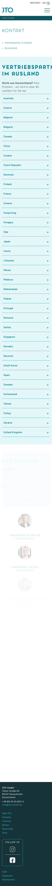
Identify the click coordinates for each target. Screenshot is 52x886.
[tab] (26, 98)
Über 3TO (7, 813)
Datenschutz (8, 879)
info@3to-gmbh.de (12, 804)
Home (4, 18)
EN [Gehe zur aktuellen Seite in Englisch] (44, 3)
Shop (4, 832)
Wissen (5, 825)
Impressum (7, 875)
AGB (4, 872)
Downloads (7, 829)
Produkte (6, 817)
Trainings (6, 821)
